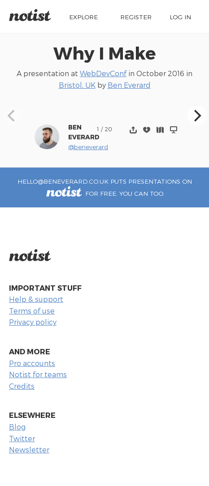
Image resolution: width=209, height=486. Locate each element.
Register (136, 17)
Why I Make (104, 52)
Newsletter (29, 449)
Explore (83, 17)
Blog (17, 426)
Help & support (36, 299)
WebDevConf (103, 73)
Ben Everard (129, 85)
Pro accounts (32, 363)
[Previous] (12, 115)
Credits (22, 386)
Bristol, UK (77, 85)
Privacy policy (33, 322)
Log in (180, 17)
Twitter (22, 438)
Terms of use (32, 310)
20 (108, 128)
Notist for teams (38, 374)
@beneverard (88, 147)
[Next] (197, 115)
